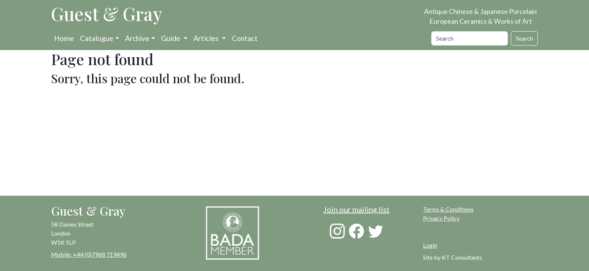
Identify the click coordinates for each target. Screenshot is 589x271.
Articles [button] (206, 38)
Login (430, 245)
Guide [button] (171, 38)
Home (64, 38)
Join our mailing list (356, 209)
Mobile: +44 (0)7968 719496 (89, 254)
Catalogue (96, 38)
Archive (137, 38)
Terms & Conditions (448, 209)
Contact (245, 38)
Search (524, 38)
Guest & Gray (106, 14)
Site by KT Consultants (452, 257)
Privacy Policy (441, 218)
